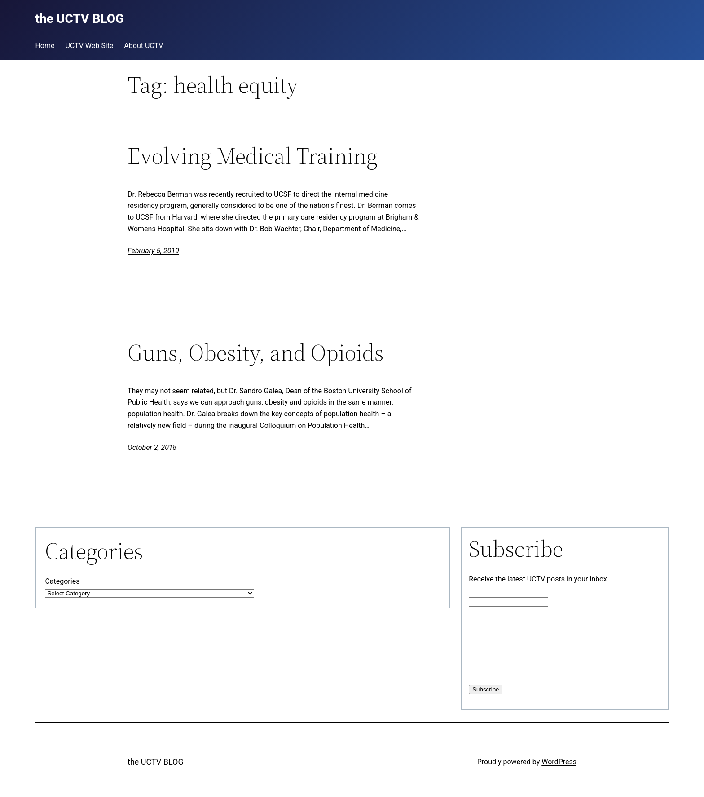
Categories (62, 581)
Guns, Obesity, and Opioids (256, 352)
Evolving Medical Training (253, 155)
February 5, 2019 (153, 251)
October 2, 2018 (152, 447)
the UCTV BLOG (156, 761)
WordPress (558, 761)
